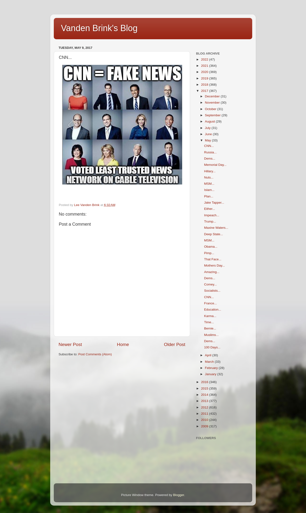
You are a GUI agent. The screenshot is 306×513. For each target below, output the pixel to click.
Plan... (208, 196)
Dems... (209, 158)
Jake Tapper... (214, 202)
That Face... (212, 259)
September (213, 115)
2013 (205, 401)
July (208, 128)
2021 (205, 65)
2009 (205, 426)
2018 (205, 84)
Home (123, 344)
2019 (205, 78)
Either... (209, 209)
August (210, 121)
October (211, 109)
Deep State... (213, 234)
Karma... (210, 316)
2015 (205, 388)
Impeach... (211, 215)
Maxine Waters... (216, 227)
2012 (205, 407)
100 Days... (212, 347)
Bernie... (210, 328)
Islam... (209, 190)
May (208, 140)
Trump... (210, 221)
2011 (205, 413)
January (211, 374)
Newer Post (70, 344)
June (209, 134)
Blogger (178, 495)
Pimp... (209, 253)
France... (210, 303)
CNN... (209, 146)
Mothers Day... (214, 265)
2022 (205, 59)
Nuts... (208, 177)
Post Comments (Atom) (95, 354)
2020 (205, 72)
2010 (205, 420)
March (210, 361)
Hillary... (210, 171)
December (213, 96)
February (212, 368)
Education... (212, 309)
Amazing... (211, 272)
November (213, 102)
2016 (205, 382)
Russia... (210, 152)
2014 (205, 394)
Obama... (211, 246)
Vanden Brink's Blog (99, 28)
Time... (209, 322)
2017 (205, 91)
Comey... (210, 284)
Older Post (174, 344)
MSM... (209, 183)
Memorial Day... (215, 165)
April (208, 355)
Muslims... (211, 335)
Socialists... (212, 290)
